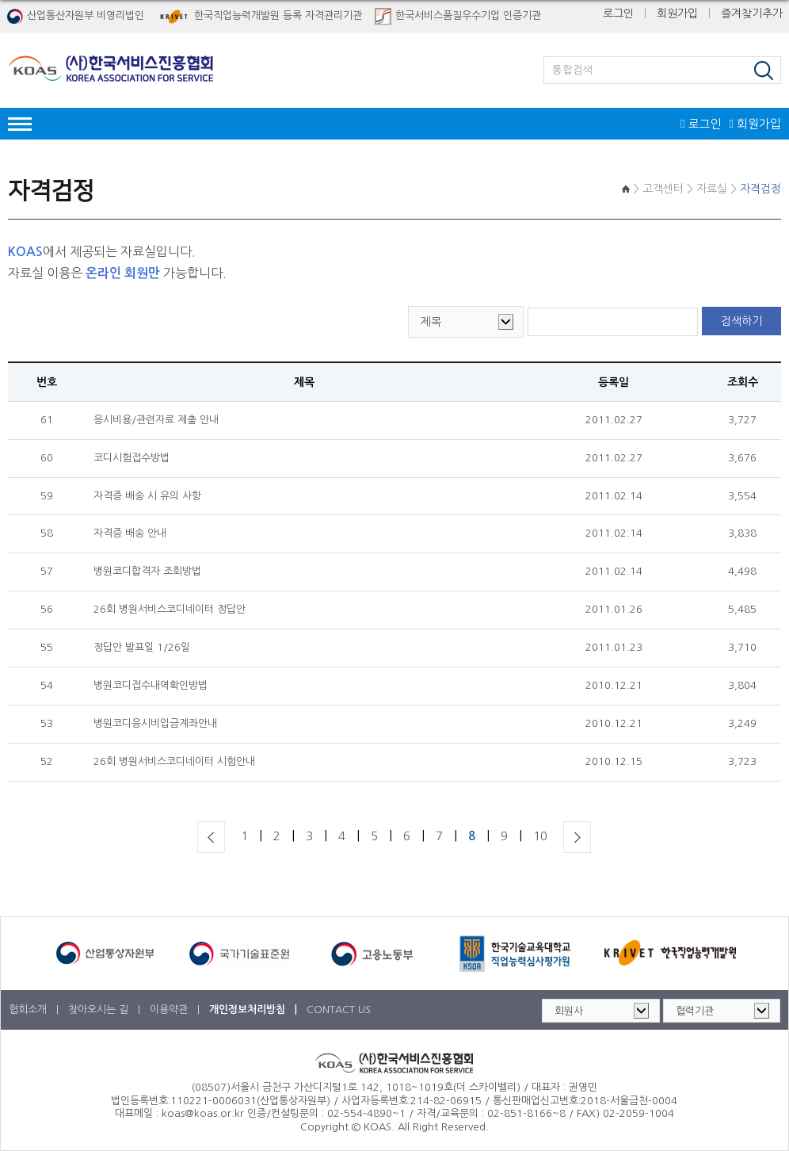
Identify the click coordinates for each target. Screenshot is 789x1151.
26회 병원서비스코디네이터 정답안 (169, 609)
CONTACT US (339, 1009)
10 (540, 836)
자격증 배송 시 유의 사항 (147, 496)
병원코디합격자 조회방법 (147, 571)
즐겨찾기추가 (752, 13)
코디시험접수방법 (131, 458)
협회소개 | (35, 1009)
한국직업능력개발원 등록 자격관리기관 (259, 16)
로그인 (618, 13)
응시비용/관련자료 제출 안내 (156, 420)
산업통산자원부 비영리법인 (75, 16)
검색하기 (741, 321)
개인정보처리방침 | (254, 1009)
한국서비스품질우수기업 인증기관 (458, 16)
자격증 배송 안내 (129, 533)
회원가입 (677, 13)
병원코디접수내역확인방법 (150, 685)
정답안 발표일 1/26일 (141, 647)
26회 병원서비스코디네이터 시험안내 (174, 761)
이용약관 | (176, 1009)
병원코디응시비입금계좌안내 (155, 723)
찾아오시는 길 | (105, 1009)
